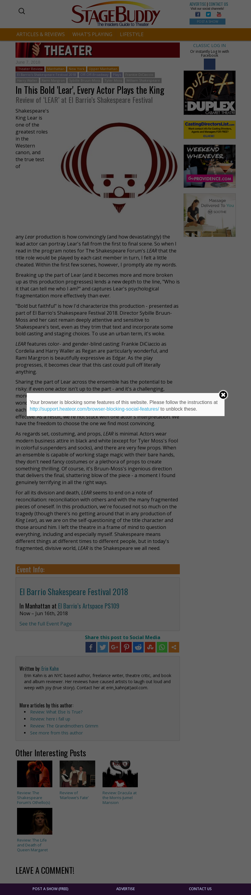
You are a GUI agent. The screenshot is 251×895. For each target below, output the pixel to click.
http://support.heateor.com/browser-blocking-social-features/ (94, 409)
